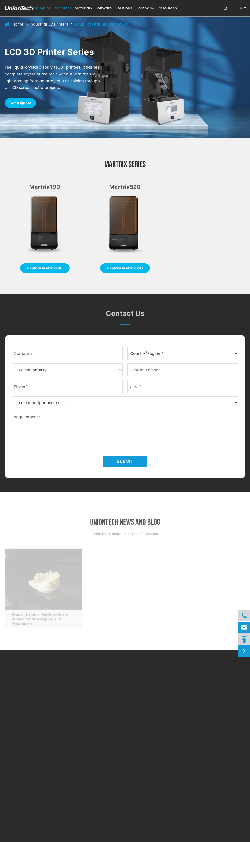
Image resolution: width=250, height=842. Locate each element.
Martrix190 (44, 186)
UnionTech (35, 826)
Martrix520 (125, 186)
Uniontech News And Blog (125, 524)
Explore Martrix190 (45, 268)
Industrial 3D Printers (52, 8)
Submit (125, 461)
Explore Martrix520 (125, 268)
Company (145, 8)
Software (103, 8)
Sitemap (211, 826)
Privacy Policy (235, 826)
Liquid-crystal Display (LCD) (100, 24)
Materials (83, 8)
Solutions (123, 8)
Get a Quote (20, 103)
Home (17, 24)
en (240, 8)
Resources (167, 8)
